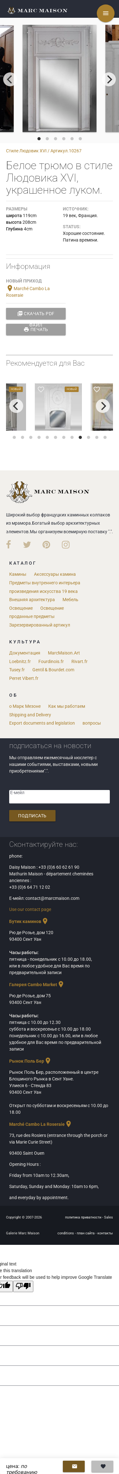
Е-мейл (17, 792)
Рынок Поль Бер (30, 1061)
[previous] (10, 79)
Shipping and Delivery (30, 714)
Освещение (21, 608)
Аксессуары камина (55, 574)
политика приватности (83, 1217)
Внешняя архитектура (32, 599)
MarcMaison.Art (64, 652)
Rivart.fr (79, 661)
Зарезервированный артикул (39, 624)
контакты (105, 1233)
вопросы (92, 723)
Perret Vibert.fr (23, 678)
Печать (35, 329)
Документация (24, 652)
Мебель (70, 599)
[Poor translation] (23, 1286)
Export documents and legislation (42, 723)
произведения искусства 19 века (43, 591)
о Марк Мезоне (25, 706)
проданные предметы (32, 616)
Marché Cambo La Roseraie (40, 1124)
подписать (32, 815)
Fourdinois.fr (51, 661)
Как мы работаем (66, 706)
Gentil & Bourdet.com (53, 669)
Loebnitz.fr (20, 661)
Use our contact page (30, 909)
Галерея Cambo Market (37, 984)
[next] (109, 79)
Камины (17, 574)
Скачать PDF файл (36, 313)
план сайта (86, 1233)
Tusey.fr (17, 669)
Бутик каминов (29, 921)
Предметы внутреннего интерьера (44, 582)
